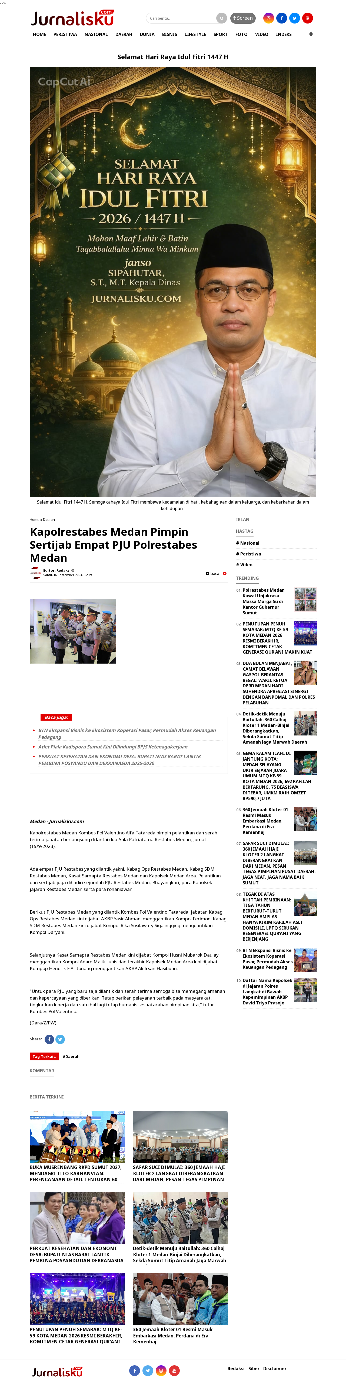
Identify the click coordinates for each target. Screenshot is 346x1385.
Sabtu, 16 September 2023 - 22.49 (67, 575)
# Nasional (248, 543)
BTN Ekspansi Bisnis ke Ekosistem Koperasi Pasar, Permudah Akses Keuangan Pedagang (268, 958)
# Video (244, 565)
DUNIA (147, 34)
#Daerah (71, 1056)
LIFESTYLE (195, 34)
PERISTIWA (65, 34)
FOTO (241, 34)
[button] (311, 31)
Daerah (49, 519)
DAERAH (123, 34)
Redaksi (236, 1368)
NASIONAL (96, 34)
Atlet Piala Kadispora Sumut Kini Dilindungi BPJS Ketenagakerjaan (112, 747)
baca (212, 573)
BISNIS (169, 34)
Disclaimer (275, 1368)
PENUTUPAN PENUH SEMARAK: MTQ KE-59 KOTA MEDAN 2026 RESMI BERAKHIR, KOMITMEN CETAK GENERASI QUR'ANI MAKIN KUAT (76, 1338)
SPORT (221, 34)
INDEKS (284, 34)
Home (34, 519)
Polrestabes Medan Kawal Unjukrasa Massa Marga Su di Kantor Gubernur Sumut (264, 601)
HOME (39, 34)
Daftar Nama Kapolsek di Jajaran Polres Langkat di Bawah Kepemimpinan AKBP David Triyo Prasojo (267, 991)
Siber (254, 1368)
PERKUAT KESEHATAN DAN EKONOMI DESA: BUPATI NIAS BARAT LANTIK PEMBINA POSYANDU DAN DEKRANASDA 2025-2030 (119, 759)
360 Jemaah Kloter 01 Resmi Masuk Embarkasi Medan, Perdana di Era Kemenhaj (172, 1335)
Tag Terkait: (44, 1056)
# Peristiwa (248, 554)
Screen (243, 18)
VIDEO (261, 34)
